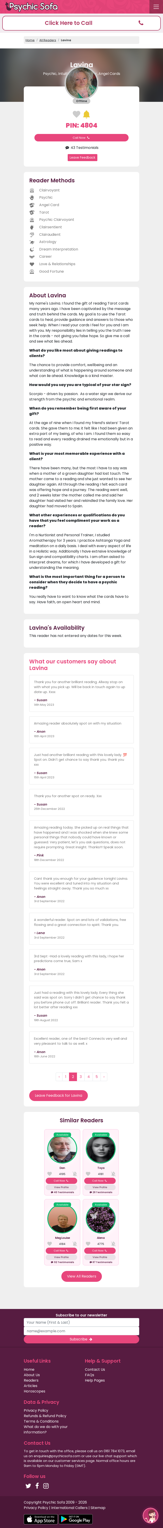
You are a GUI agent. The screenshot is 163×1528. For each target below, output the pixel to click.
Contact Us (95, 1369)
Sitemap (98, 1507)
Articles (30, 1385)
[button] (81, 23)
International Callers (69, 1507)
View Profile (61, 1187)
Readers (31, 1380)
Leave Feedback (82, 157)
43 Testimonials (81, 147)
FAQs (89, 1375)
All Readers (47, 40)
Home (30, 40)
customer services (70, 1461)
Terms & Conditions (41, 1421)
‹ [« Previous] (59, 1076)
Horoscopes (34, 1391)
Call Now (81, 138)
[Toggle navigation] (156, 7)
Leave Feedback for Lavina (58, 1095)
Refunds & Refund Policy (45, 1415)
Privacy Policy (36, 1410)
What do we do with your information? (46, 1429)
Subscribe (81, 1339)
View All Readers (81, 1276)
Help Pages (95, 1380)
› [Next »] (103, 1076)
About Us (32, 1375)
